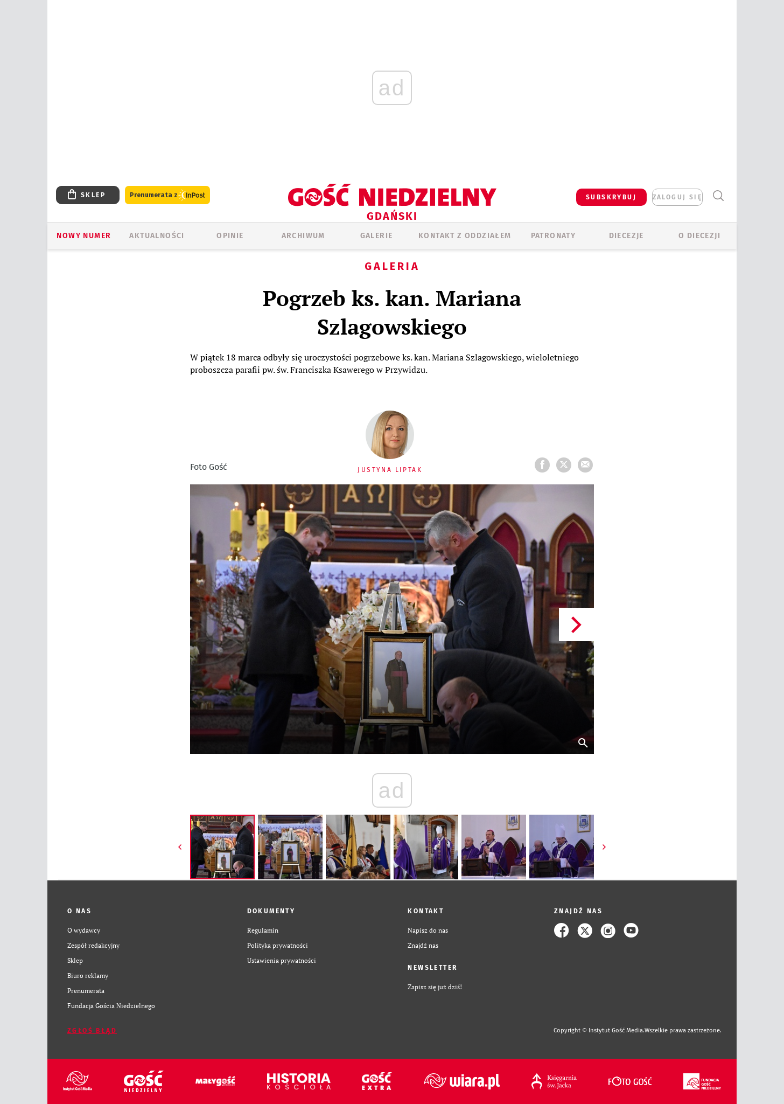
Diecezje (626, 235)
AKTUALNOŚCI (156, 235)
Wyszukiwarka (718, 196)
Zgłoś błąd (92, 1030)
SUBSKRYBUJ (611, 197)
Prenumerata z (167, 195)
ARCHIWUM (303, 235)
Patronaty (553, 235)
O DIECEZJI (699, 235)
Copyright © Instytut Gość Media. (599, 1030)
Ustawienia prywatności (281, 960)
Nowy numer (84, 235)
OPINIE (229, 235)
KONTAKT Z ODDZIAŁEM (465, 235)
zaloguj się (677, 197)
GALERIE (376, 235)
